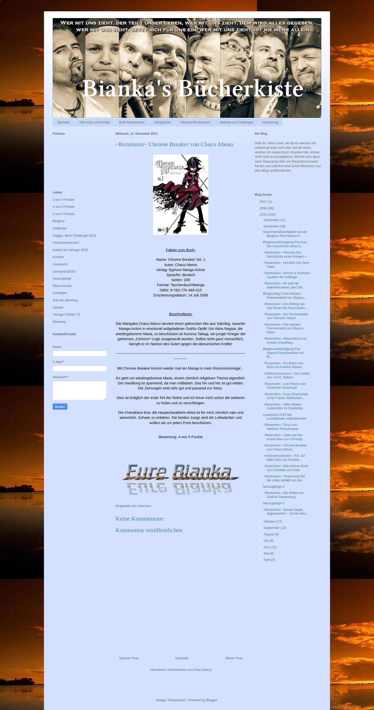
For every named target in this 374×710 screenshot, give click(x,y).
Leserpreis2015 (64, 271)
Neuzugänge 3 (273, 503)
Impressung (270, 122)
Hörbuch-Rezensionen (195, 122)
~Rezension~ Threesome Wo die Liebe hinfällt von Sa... (284, 478)
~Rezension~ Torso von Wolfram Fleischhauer (280, 427)
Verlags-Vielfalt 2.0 (66, 314)
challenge (60, 228)
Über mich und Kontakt (94, 122)
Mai (267, 553)
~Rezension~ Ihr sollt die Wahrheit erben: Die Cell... (284, 285)
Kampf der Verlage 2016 (70, 250)
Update (58, 307)
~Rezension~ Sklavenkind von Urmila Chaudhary (285, 340)
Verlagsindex (162, 122)
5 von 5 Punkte (64, 214)
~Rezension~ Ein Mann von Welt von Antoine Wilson (283, 365)
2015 (264, 214)
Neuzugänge (62, 278)
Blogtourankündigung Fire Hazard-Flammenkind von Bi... (283, 353)
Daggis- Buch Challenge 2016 (74, 235)
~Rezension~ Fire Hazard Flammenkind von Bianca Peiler (283, 328)
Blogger (211, 700)
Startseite (63, 122)
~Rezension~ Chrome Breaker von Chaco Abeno (285, 447)
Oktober (270, 521)
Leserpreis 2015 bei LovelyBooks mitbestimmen (284, 417)
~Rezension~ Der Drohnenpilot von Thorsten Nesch (285, 316)
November (272, 226)
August (269, 534)
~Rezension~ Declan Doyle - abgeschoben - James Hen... (285, 512)
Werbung (59, 322)
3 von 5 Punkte (64, 199)
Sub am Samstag (65, 300)
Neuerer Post (129, 658)
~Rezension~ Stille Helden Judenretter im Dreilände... (284, 406)
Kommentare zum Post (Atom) (190, 670)
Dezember (272, 220)
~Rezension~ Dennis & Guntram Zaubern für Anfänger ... (286, 275)
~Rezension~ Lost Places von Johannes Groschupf (284, 386)
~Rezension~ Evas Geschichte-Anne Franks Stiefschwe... (285, 396)
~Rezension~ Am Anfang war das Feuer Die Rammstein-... (285, 306)
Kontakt (58, 257)
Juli (267, 540)
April (267, 560)
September (272, 528)
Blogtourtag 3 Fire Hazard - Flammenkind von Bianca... (284, 295)
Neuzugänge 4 (273, 486)
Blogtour (59, 221)
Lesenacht (60, 264)
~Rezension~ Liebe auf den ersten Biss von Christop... (284, 437)
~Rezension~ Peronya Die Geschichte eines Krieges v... (285, 254)
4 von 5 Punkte (64, 207)
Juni (267, 547)
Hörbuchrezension (66, 242)
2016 (264, 208)
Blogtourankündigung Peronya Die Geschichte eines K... (285, 244)
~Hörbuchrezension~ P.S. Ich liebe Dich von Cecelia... (284, 458)
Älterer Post (233, 658)
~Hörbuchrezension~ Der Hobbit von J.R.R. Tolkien (286, 375)
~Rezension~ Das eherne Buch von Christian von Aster (285, 468)
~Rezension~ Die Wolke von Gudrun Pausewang (283, 495)
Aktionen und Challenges (236, 122)
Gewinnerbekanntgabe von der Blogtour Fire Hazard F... (285, 234)
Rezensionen (62, 286)
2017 (264, 202)
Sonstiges (60, 293)
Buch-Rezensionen (132, 122)
